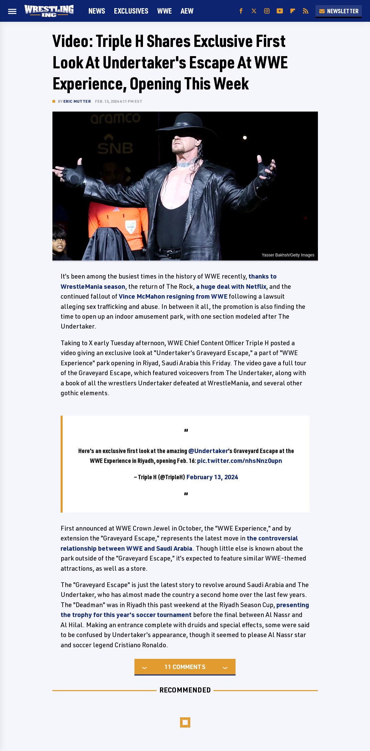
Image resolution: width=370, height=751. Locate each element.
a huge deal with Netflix (231, 286)
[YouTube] (280, 11)
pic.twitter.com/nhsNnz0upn (239, 460)
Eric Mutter (77, 101)
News (97, 10)
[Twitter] (254, 11)
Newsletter (338, 11)
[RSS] (306, 11)
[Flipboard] (293, 11)
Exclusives (131, 10)
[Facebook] (241, 11)
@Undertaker (208, 451)
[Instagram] (267, 11)
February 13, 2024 (212, 477)
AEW (187, 10)
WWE (164, 10)
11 (167, 666)
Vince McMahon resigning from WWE (173, 296)
